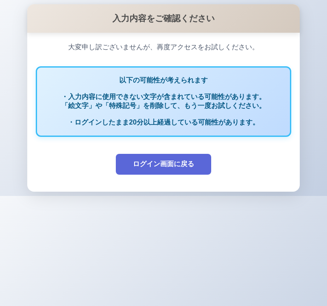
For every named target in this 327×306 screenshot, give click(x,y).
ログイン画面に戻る (163, 163)
